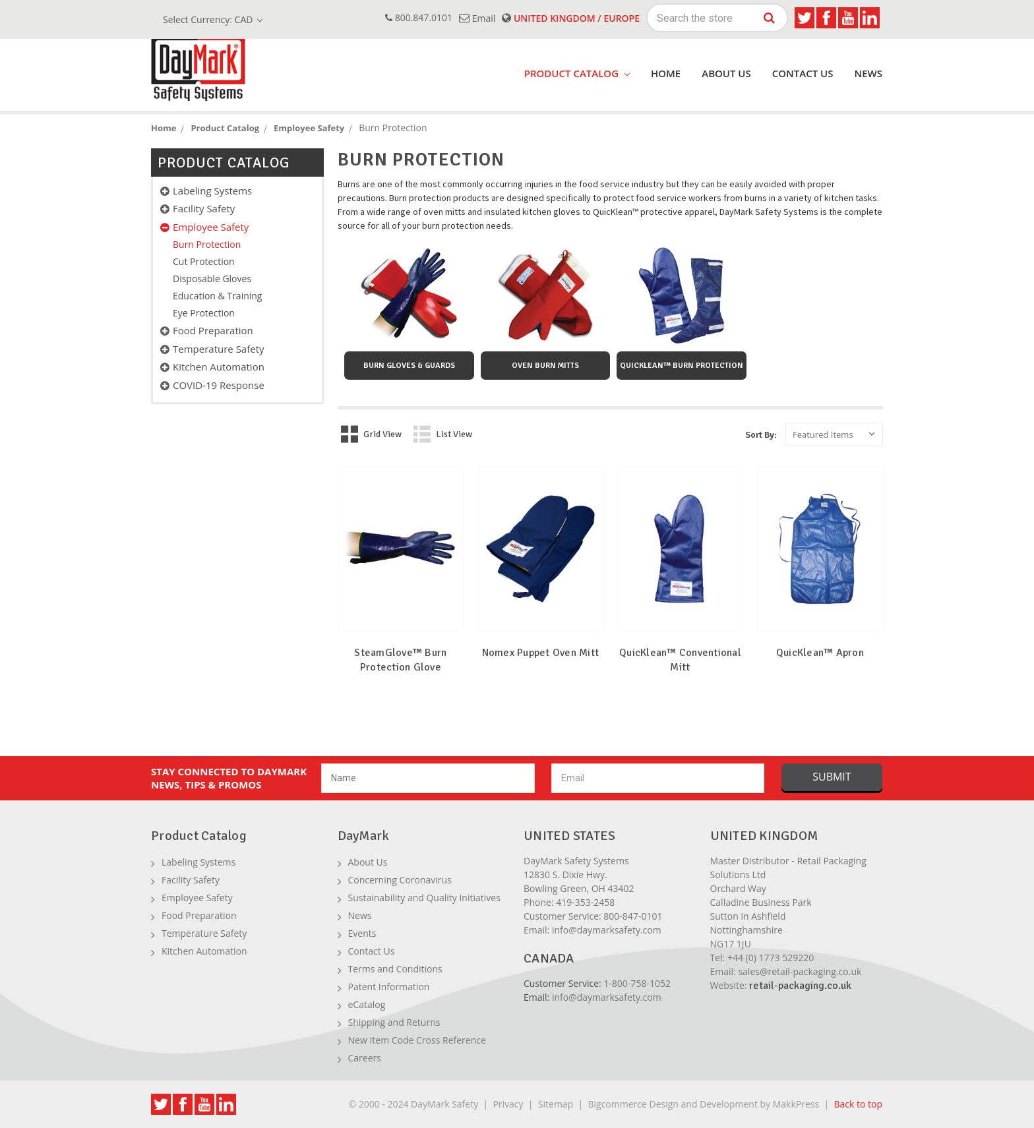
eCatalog (367, 1004)
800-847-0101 (632, 916)
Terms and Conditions (395, 969)
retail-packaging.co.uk (800, 985)
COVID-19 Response (218, 385)
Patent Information (389, 986)
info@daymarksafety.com (606, 930)
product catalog (577, 73)
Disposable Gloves (212, 278)
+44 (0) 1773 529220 (770, 957)
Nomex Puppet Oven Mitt (540, 652)
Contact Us (803, 73)
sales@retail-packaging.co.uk (799, 971)
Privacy (508, 1104)
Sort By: (761, 434)
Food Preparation (213, 330)
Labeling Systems (212, 190)
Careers (364, 1058)
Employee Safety (211, 226)
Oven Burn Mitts (545, 366)
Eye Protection (204, 313)
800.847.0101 (418, 17)
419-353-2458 (585, 902)
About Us (726, 73)
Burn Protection (207, 244)
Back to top (858, 1104)
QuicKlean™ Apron (820, 652)
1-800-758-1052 (637, 983)
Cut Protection (204, 261)
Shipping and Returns (394, 1022)
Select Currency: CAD (212, 19)
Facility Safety (204, 208)
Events (362, 933)
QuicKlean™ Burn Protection (681, 366)
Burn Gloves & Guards (409, 366)
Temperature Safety (218, 348)
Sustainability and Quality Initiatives (424, 897)
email (477, 18)
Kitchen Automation (218, 366)
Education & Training (217, 295)
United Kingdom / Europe (571, 18)
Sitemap (555, 1104)
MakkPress (796, 1104)
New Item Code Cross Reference (417, 1040)
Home (666, 73)
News (868, 73)
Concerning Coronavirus (400, 880)
